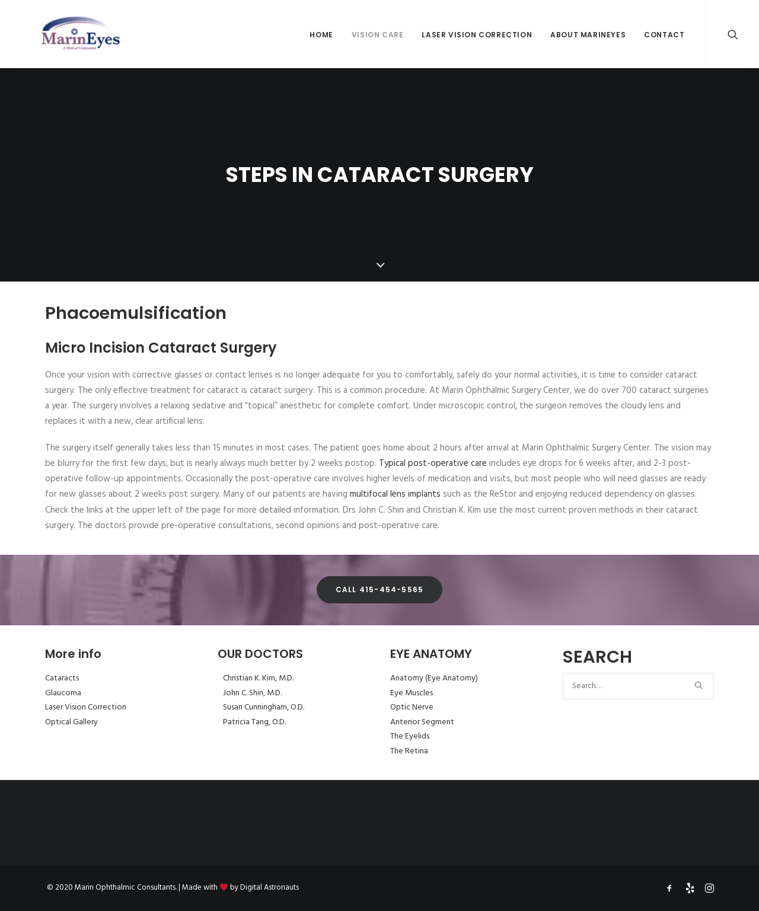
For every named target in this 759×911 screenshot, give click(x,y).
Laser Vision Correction (477, 35)
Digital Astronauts (269, 887)
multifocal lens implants (395, 494)
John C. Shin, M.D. (252, 693)
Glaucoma (63, 693)
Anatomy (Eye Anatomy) (434, 678)
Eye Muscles (411, 693)
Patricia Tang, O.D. (254, 722)
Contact (664, 35)
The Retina (409, 751)
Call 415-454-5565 (379, 589)
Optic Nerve (411, 707)
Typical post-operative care (433, 463)
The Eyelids (409, 736)
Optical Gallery (71, 722)
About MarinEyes (588, 35)
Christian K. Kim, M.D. (258, 678)
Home (321, 35)
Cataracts (62, 678)
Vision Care (378, 35)
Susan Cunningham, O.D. (263, 707)
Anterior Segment (422, 722)
